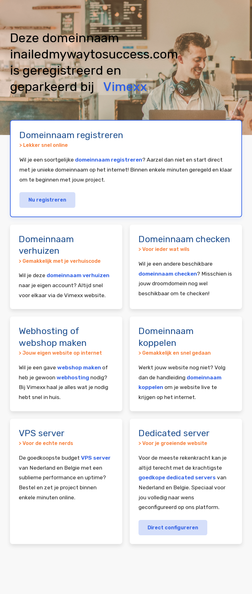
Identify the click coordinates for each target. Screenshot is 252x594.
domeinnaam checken (168, 274)
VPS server (96, 458)
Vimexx (125, 86)
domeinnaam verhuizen (78, 275)
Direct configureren (173, 528)
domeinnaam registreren (108, 160)
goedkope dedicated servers (177, 477)
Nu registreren (47, 200)
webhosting (73, 377)
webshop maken (79, 367)
